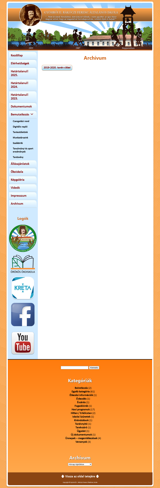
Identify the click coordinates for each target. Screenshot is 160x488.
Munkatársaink (20, 138)
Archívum (17, 203)
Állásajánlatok (20, 164)
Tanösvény (18, 157)
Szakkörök (18, 143)
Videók (15, 187)
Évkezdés (81, 398)
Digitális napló (20, 127)
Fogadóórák (81, 406)
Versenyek (81, 442)
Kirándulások (81, 420)
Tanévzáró (81, 427)
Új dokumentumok (81, 434)
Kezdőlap (17, 55)
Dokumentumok (21, 106)
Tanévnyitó (81, 424)
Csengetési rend (21, 121)
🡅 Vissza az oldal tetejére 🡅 (80, 476)
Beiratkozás (81, 388)
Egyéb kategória (81, 391)
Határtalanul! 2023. (19, 96)
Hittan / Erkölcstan (81, 413)
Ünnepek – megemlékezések (81, 438)
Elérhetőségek (20, 63)
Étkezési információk (81, 395)
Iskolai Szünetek (81, 416)
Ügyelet (81, 431)
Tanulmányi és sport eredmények (23, 150)
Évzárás (81, 402)
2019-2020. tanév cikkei (57, 67)
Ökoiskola (17, 172)
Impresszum (18, 195)
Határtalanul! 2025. (19, 73)
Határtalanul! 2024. (19, 85)
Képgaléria (17, 180)
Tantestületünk (20, 132)
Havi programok (81, 409)
